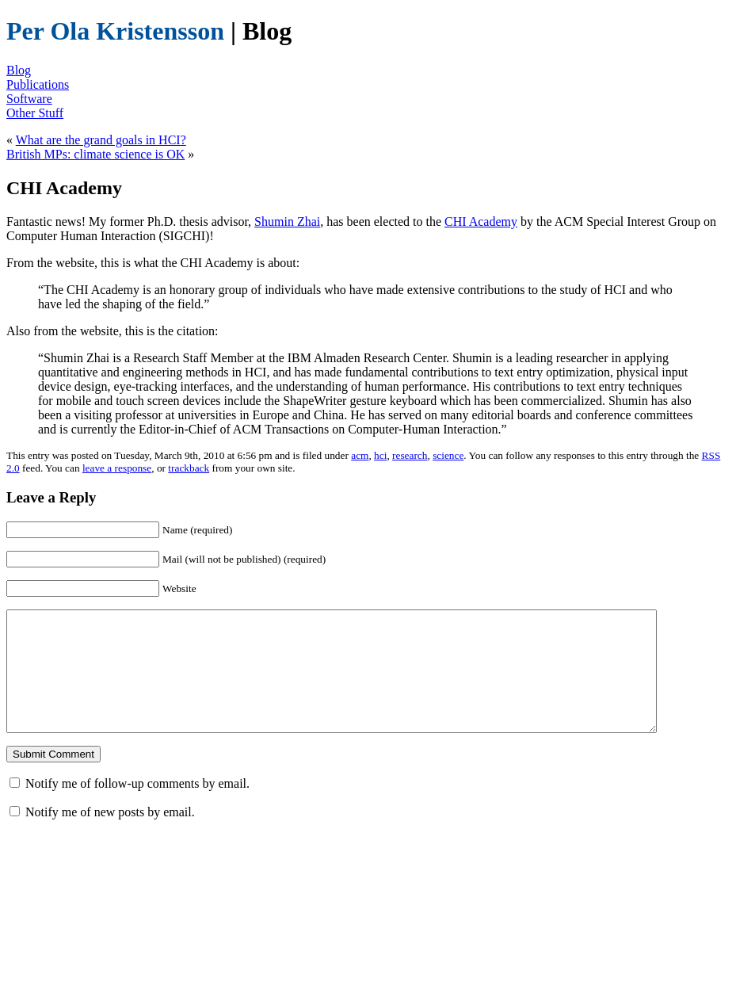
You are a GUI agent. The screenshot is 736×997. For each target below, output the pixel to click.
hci (380, 455)
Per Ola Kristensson (115, 31)
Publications (37, 84)
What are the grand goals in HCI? (101, 140)
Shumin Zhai (287, 221)
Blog (18, 70)
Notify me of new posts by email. (110, 835)
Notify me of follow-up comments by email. (137, 807)
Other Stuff (34, 113)
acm (359, 455)
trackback (188, 468)
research (409, 455)
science (448, 455)
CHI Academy (480, 221)
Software (29, 98)
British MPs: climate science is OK (95, 154)
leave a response (116, 468)
